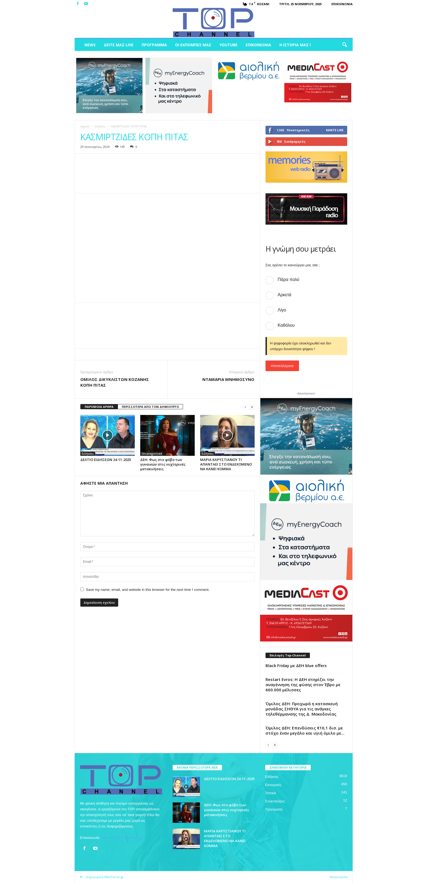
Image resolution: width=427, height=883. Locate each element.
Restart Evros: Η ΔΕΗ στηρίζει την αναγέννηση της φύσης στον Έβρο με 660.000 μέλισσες (303, 684)
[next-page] (252, 407)
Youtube (228, 44)
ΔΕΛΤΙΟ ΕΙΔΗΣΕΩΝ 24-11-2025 (105, 459)
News (90, 44)
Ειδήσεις (100, 126)
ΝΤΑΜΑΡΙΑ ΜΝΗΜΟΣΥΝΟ (228, 379)
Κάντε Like (334, 130)
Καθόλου (286, 325)
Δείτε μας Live (118, 44)
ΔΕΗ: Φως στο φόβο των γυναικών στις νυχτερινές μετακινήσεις (162, 464)
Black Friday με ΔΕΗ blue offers (296, 665)
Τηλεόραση (274, 809)
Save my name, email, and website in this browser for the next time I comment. (148, 590)
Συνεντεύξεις (275, 801)
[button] (344, 45)
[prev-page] (245, 407)
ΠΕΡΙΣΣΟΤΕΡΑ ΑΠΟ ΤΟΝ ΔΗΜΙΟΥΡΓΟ (150, 407)
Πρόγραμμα (154, 44)
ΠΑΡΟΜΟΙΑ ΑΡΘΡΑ (99, 407)
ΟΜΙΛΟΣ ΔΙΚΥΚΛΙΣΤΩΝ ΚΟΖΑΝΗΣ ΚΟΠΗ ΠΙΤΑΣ (114, 382)
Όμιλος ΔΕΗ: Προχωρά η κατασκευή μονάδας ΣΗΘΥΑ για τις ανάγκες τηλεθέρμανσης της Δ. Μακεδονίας (302, 709)
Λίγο (282, 310)
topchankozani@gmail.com (122, 838)
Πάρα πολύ (288, 279)
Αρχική (84, 126)
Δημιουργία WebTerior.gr (105, 877)
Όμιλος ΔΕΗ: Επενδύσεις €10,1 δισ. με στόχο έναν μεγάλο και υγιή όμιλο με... (305, 730)
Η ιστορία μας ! (295, 44)
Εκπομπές (273, 785)
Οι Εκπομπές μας (193, 44)
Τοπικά (270, 793)
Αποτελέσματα (282, 366)
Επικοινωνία (342, 4)
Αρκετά (284, 294)
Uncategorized (152, 454)
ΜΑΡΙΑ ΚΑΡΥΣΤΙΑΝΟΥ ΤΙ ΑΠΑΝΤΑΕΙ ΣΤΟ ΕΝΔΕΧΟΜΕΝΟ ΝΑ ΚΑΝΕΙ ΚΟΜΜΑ (226, 464)
